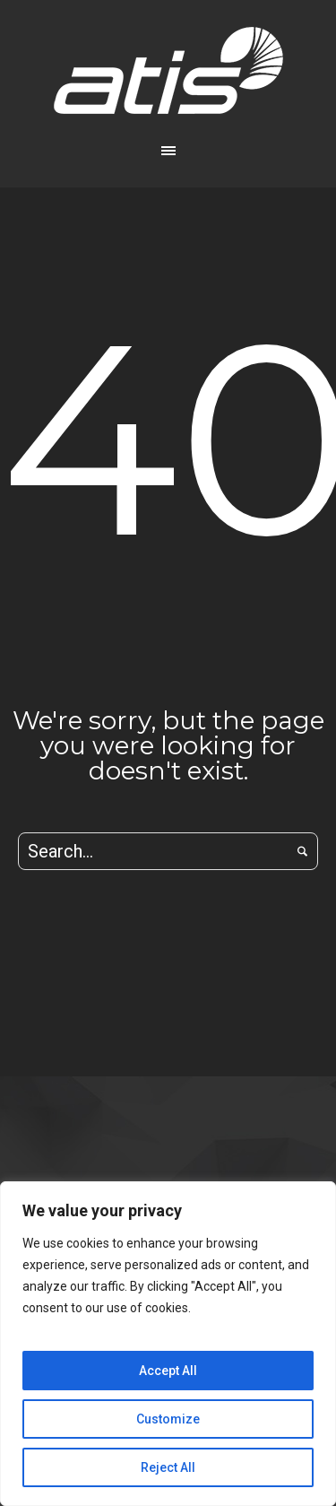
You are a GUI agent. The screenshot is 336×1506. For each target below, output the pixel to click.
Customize (168, 1419)
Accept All (168, 1370)
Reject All (168, 1467)
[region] (168, 1343)
